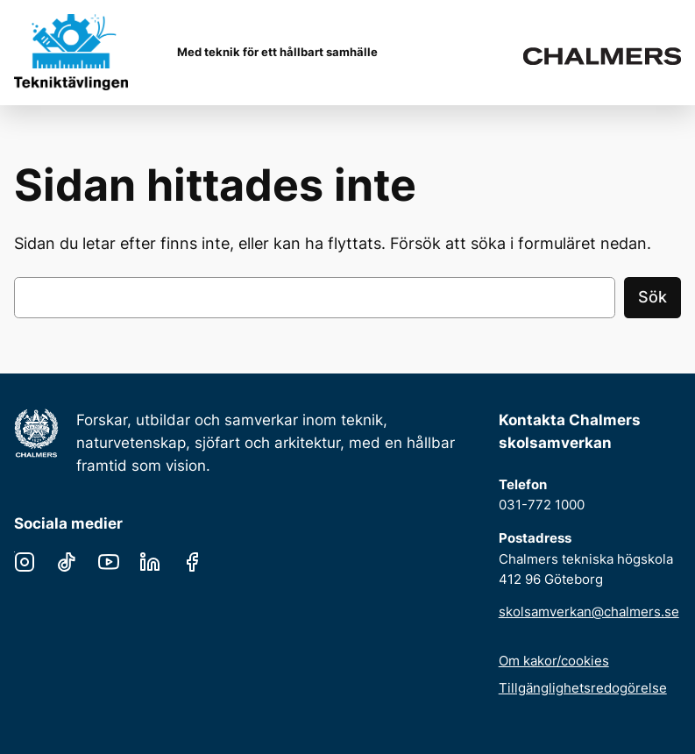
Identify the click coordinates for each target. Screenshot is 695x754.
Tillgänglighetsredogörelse (583, 687)
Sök (652, 297)
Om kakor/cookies (554, 660)
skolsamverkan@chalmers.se (589, 611)
